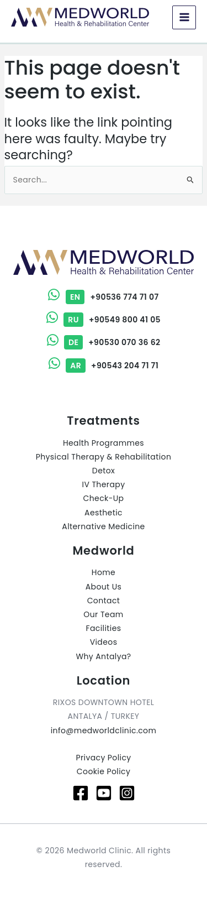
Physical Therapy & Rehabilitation (104, 456)
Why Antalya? (103, 656)
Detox (103, 470)
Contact (103, 600)
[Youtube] (103, 793)
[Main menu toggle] (184, 17)
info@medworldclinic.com (104, 730)
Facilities (103, 628)
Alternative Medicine (103, 526)
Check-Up (103, 498)
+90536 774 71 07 (103, 296)
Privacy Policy (103, 757)
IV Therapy (103, 484)
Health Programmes (103, 442)
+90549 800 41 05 (103, 319)
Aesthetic (103, 512)
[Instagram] (127, 793)
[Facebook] (80, 793)
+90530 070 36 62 (104, 342)
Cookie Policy (103, 771)
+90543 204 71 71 (103, 365)
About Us (104, 586)
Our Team (103, 614)
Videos (104, 642)
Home (103, 572)
